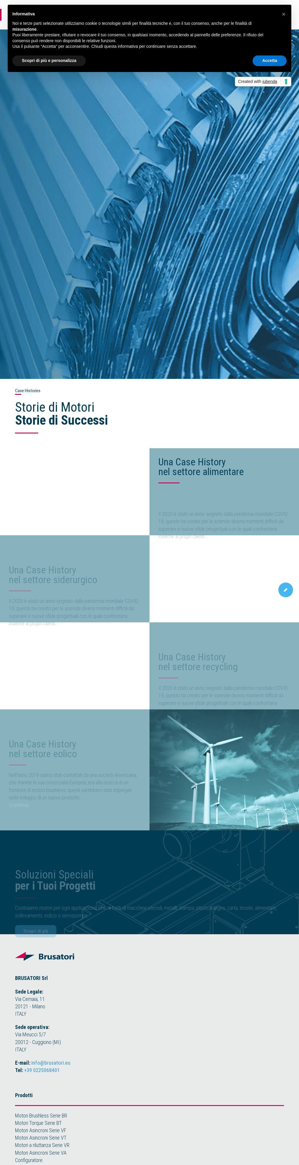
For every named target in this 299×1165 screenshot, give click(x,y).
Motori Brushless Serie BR (41, 1115)
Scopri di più (35, 937)
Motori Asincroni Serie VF (40, 1130)
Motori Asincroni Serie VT (40, 1138)
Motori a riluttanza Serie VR (42, 1145)
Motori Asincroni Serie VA (40, 1153)
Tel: (37, 1070)
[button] (283, 14)
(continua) (168, 550)
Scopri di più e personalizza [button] (49, 60)
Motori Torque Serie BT (38, 1123)
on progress (21, 637)
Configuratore (29, 1160)
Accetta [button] (269, 60)
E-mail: (42, 1063)
